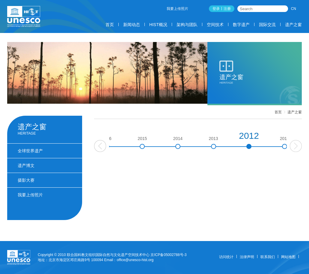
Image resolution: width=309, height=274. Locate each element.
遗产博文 (26, 165)
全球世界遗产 (30, 150)
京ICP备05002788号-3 (168, 255)
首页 (109, 24)
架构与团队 (187, 24)
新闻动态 (131, 24)
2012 (270, 140)
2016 (127, 142)
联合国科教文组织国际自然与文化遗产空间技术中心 (108, 255)
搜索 (283, 8)
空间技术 (215, 24)
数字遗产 (241, 24)
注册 (227, 9)
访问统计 (226, 257)
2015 (163, 142)
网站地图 (288, 257)
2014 (199, 142)
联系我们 (267, 257)
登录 (216, 9)
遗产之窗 (293, 24)
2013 (234, 142)
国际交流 (267, 24)
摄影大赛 (26, 180)
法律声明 (247, 257)
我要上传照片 (177, 9)
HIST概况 (158, 24)
